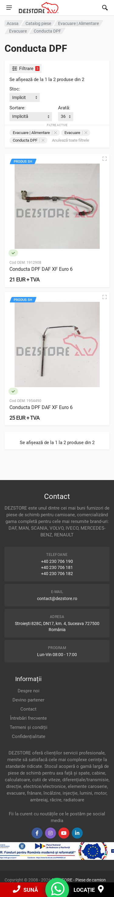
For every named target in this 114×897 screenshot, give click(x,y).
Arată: (64, 108)
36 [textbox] (63, 116)
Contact (28, 709)
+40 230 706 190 (57, 561)
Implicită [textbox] (20, 116)
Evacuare (75, 132)
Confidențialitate (28, 736)
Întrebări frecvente (28, 718)
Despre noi (29, 691)
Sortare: (17, 108)
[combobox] (24, 97)
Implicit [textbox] (19, 97)
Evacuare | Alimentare (35, 132)
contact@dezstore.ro (57, 598)
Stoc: (14, 89)
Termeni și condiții (28, 727)
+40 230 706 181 (57, 567)
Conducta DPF (28, 140)
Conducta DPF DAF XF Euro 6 (41, 269)
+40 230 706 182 (57, 573)
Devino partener (28, 700)
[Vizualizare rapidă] (104, 159)
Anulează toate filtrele (70, 140)
